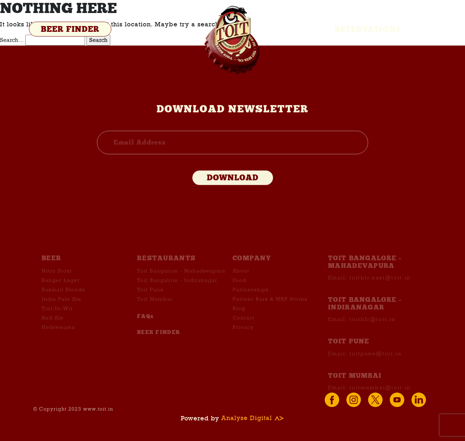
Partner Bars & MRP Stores (269, 305)
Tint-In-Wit (57, 315)
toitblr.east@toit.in (380, 284)
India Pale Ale (61, 305)
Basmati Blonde (63, 296)
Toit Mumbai (154, 305)
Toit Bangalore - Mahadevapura (181, 277)
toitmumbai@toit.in (380, 393)
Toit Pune (150, 296)
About (240, 277)
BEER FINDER (70, 29)
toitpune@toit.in (375, 359)
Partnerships (250, 296)
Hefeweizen (58, 333)
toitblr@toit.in (372, 325)
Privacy (242, 333)
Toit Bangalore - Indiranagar (177, 286)
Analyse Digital (252, 418)
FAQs (145, 322)
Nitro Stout (57, 277)
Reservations (368, 29)
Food (239, 286)
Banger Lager (61, 286)
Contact (243, 324)
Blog (238, 315)
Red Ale (53, 324)
